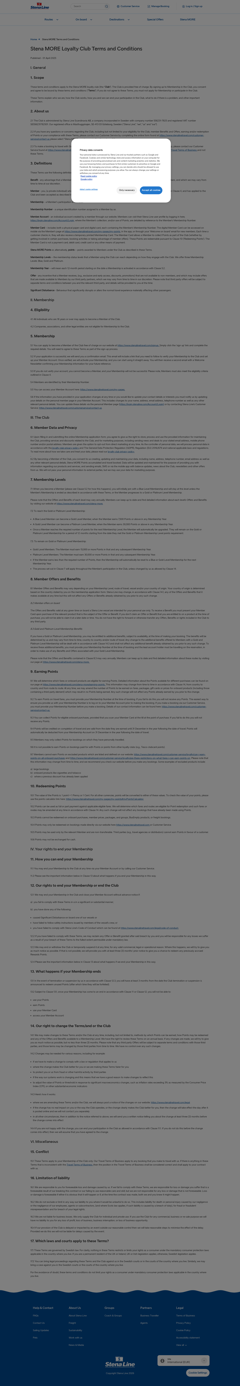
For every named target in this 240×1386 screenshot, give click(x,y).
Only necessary (127, 190)
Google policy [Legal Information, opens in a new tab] (86, 179)
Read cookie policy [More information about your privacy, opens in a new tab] (89, 176)
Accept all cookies (151, 190)
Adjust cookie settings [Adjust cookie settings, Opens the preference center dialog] (89, 189)
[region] (121, 171)
